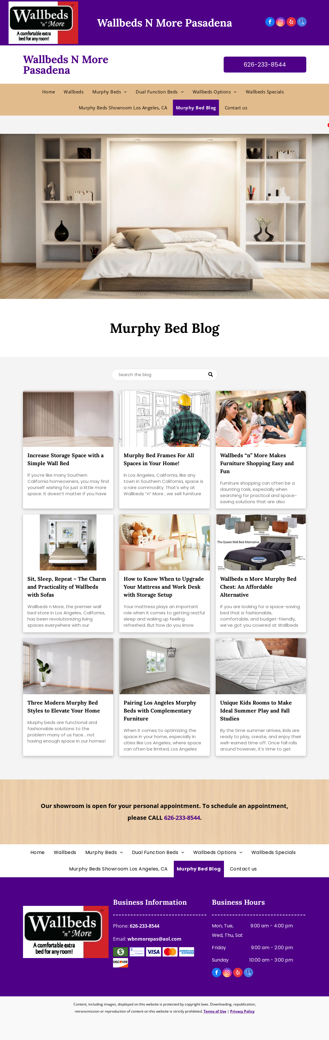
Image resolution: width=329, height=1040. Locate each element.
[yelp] (291, 22)
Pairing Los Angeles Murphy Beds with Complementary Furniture (160, 710)
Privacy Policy (242, 1011)
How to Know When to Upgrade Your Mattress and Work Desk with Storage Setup (164, 586)
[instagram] (280, 22)
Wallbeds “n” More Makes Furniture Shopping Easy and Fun (257, 463)
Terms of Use (215, 1011)
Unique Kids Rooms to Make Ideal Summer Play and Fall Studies (256, 710)
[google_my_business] (302, 22)
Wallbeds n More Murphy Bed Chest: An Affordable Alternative (258, 586)
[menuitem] (50, 92)
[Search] (165, 375)
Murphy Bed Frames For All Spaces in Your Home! (159, 459)
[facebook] (270, 22)
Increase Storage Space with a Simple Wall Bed (65, 459)
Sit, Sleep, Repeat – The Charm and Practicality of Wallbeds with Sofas (66, 586)
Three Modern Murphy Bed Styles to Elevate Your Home (63, 706)
